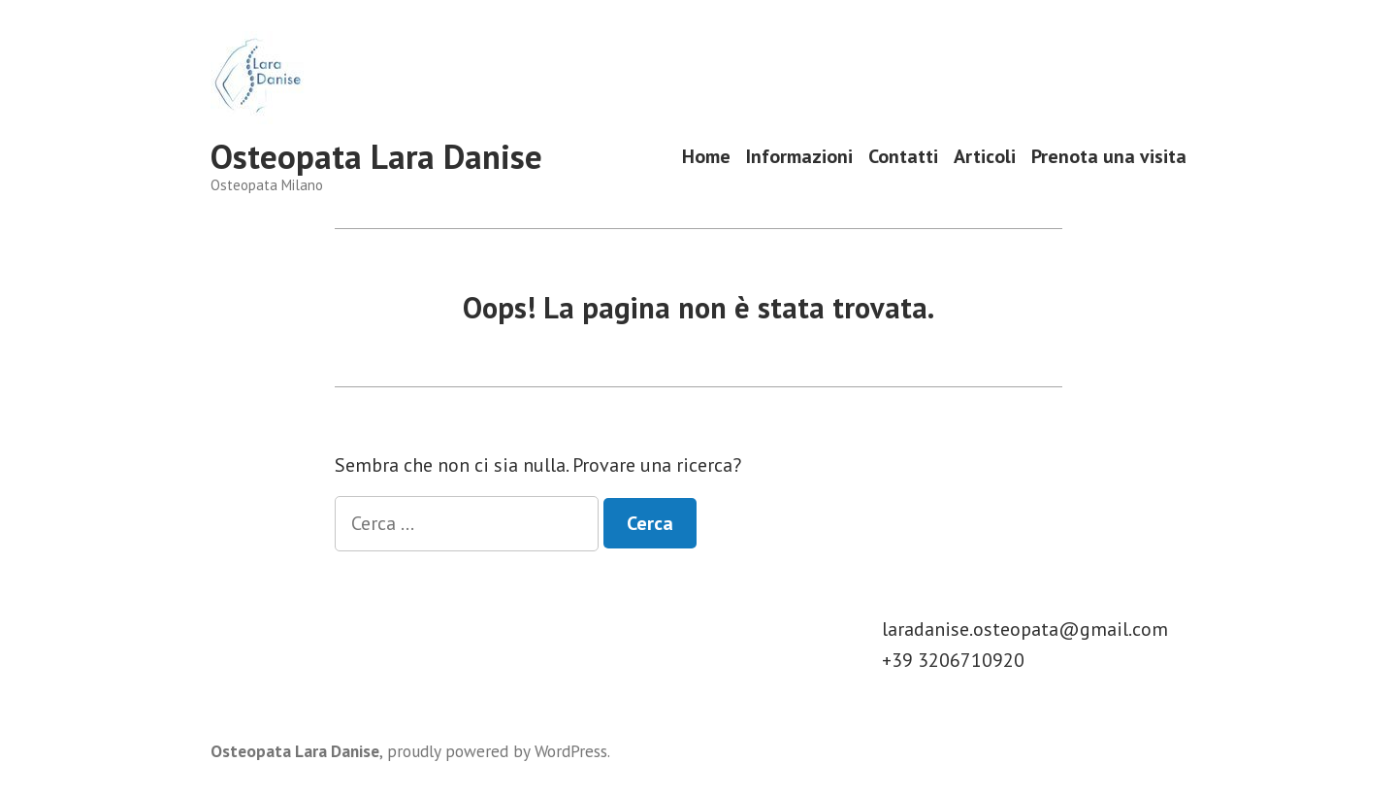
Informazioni (799, 156)
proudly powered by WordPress (497, 751)
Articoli (985, 156)
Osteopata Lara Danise (376, 156)
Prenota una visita (1108, 156)
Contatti (903, 156)
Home (706, 156)
